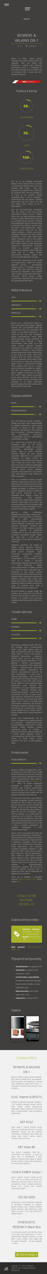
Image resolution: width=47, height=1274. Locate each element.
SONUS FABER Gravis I (26, 1172)
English (27, 19)
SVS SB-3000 (26, 1197)
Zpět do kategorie (28, 1254)
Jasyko (25, 937)
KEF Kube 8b (26, 1147)
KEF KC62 (26, 1122)
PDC (18, 1270)
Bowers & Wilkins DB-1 (27, 879)
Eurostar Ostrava (31, 929)
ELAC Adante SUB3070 (26, 1097)
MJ (20, 46)
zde (18, 881)
